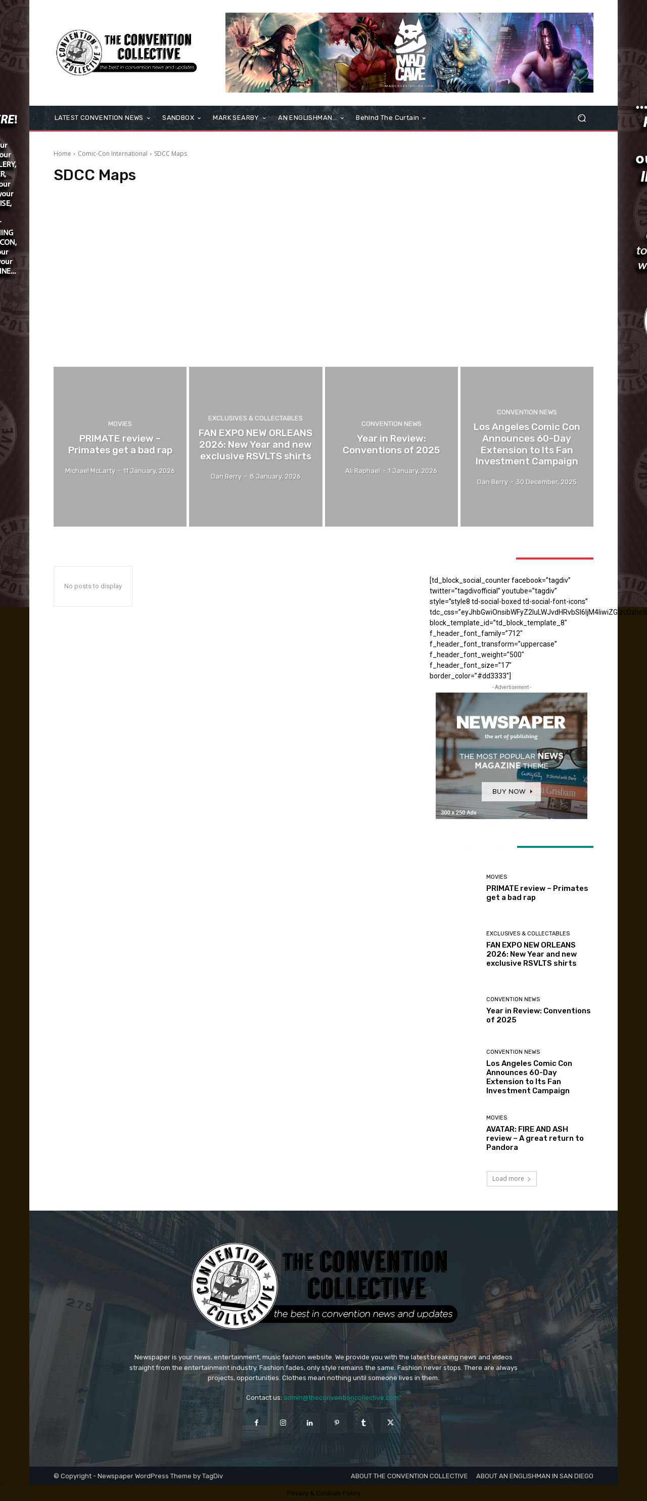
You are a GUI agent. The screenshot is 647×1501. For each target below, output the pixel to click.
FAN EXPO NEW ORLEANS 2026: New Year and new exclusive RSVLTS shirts (531, 954)
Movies (120, 423)
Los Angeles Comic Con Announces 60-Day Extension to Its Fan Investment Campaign (529, 1077)
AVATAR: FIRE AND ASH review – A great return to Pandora (535, 1138)
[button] (581, 118)
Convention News (391, 423)
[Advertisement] (323, 276)
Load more (511, 1178)
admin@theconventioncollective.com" (342, 1397)
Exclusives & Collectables (255, 418)
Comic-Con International (113, 153)
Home (62, 153)
